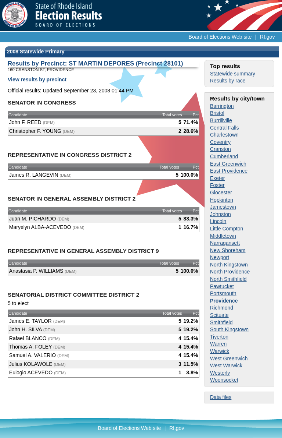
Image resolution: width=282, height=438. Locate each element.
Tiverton (219, 337)
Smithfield (221, 322)
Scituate (219, 315)
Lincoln (218, 221)
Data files (220, 397)
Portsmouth (223, 293)
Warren (218, 344)
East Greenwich (228, 164)
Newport (219, 257)
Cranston (220, 149)
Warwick (219, 351)
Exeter (217, 178)
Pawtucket (222, 286)
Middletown (223, 236)
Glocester (221, 192)
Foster (217, 185)
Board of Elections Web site (220, 37)
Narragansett (225, 243)
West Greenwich (228, 358)
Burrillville (221, 120)
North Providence (230, 272)
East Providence (228, 171)
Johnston (220, 214)
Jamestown (223, 207)
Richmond (221, 308)
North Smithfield (228, 279)
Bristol (217, 113)
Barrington (222, 106)
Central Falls (224, 128)
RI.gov (267, 37)
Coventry (220, 142)
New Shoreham (228, 250)
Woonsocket (224, 380)
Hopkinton (221, 200)
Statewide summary (232, 74)
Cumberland (224, 156)
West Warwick (226, 365)
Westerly (220, 373)
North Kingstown (229, 265)
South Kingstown (229, 329)
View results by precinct (37, 79)
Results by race (227, 81)
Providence (224, 301)
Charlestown (224, 135)
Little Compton (226, 229)
